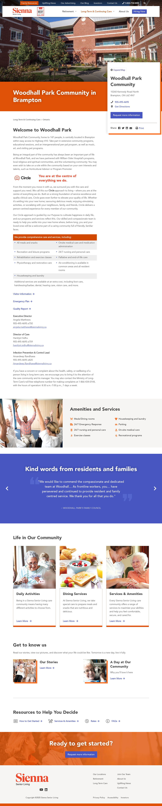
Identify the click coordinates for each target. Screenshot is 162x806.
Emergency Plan (21, 301)
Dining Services (75, 594)
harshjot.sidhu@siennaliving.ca (28, 345)
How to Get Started (29, 721)
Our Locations (99, 774)
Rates (93, 721)
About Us (124, 11)
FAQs (114, 721)
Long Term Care (100, 783)
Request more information (126, 115)
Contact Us (112, 3)
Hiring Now (139, 11)
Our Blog (84, 3)
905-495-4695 (122, 102)
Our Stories (49, 662)
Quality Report (20, 309)
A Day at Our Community (120, 664)
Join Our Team (123, 774)
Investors (98, 3)
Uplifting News (49, 3)
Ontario (46, 119)
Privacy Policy (99, 797)
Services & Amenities (126, 594)
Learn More (22, 621)
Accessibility (112, 797)
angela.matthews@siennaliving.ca (29, 327)
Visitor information (22, 294)
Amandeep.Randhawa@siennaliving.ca (32, 363)
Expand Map (119, 70)
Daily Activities (28, 594)
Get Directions (122, 106)
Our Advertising (68, 3)
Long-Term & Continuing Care (96, 11)
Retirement (68, 11)
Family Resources (29, 3)
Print (141, 128)
